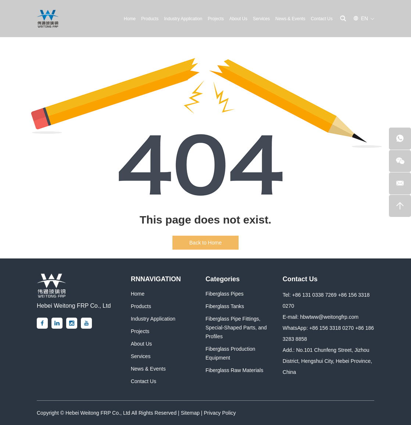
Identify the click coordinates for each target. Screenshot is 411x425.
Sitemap (190, 413)
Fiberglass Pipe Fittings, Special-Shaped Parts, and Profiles (236, 327)
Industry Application (183, 18)
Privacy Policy (220, 413)
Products (149, 18)
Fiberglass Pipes (225, 294)
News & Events (290, 18)
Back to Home (205, 243)
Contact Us (321, 18)
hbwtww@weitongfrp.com (329, 317)
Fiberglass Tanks (225, 306)
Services (261, 18)
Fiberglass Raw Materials (234, 370)
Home (130, 18)
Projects (216, 18)
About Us (238, 18)
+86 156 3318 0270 (331, 328)
